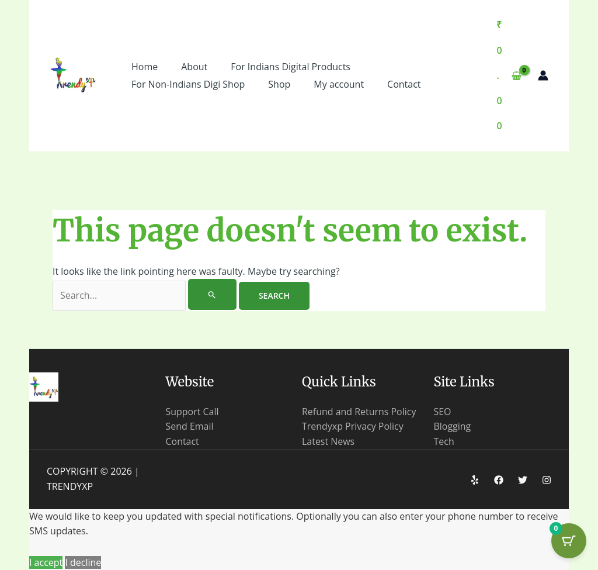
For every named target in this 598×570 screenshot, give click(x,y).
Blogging (452, 426)
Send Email (190, 426)
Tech (444, 441)
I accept (45, 562)
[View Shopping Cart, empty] (509, 76)
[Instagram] (546, 480)
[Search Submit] (212, 294)
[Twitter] (522, 480)
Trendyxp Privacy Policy (353, 426)
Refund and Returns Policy (359, 411)
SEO (442, 411)
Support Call (192, 411)
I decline (83, 562)
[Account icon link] (543, 75)
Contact (182, 441)
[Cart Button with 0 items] (568, 540)
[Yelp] (474, 480)
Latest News (328, 441)
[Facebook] (498, 480)
